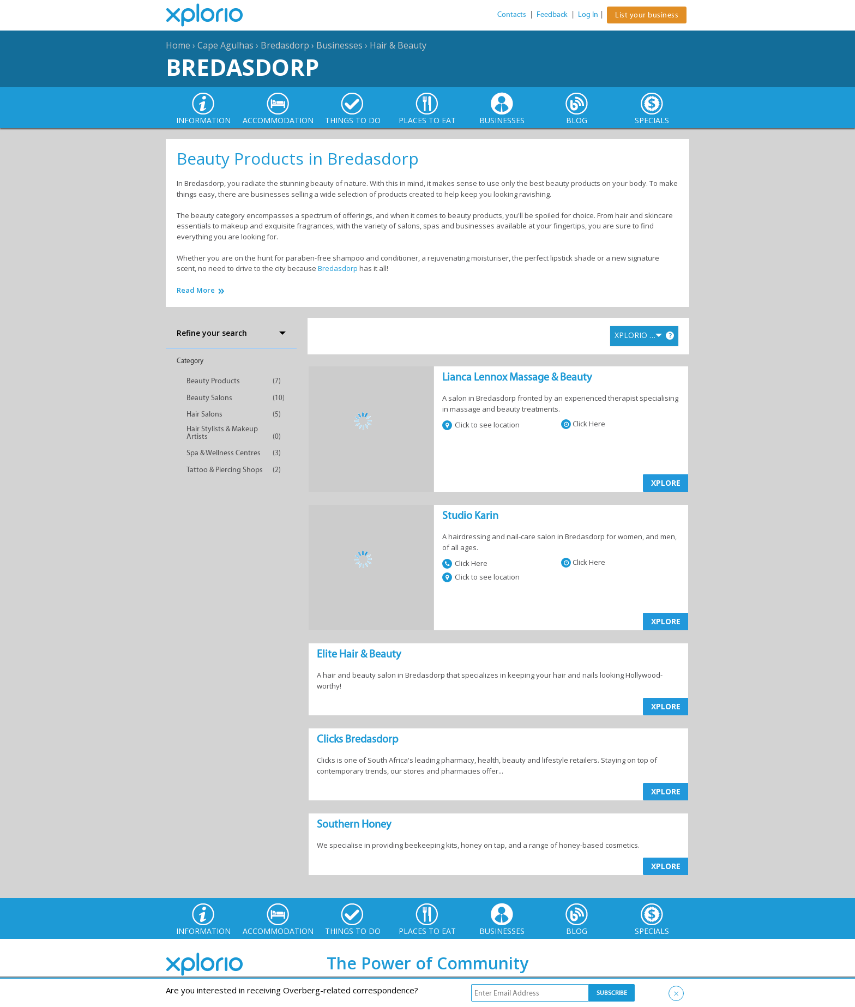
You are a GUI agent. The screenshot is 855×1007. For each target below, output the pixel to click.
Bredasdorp (285, 45)
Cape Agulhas (225, 45)
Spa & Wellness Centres (223, 452)
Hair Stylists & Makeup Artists (222, 432)
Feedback (552, 14)
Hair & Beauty (398, 45)
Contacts (511, 14)
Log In (588, 14)
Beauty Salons (209, 397)
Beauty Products (213, 380)
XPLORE (666, 483)
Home (178, 45)
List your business (646, 15)
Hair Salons (204, 414)
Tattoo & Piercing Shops (224, 469)
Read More (196, 290)
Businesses (339, 45)
